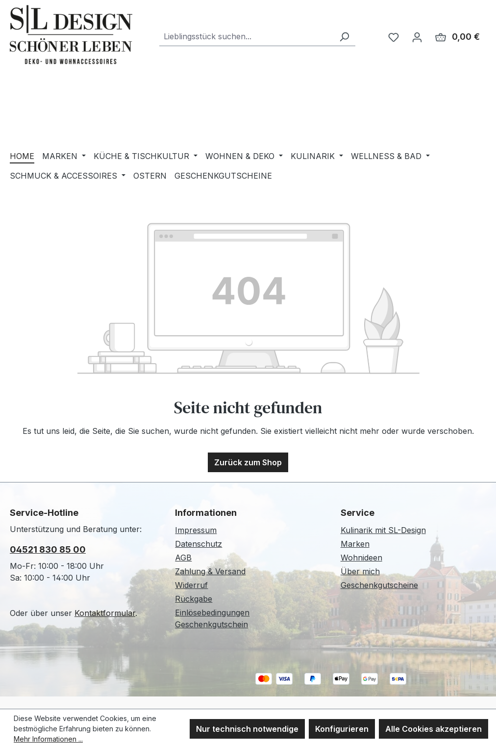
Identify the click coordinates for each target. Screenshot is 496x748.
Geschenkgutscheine (379, 585)
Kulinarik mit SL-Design (383, 530)
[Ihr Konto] (417, 37)
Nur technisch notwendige (247, 729)
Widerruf (191, 585)
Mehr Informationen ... (48, 739)
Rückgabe (193, 599)
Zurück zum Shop (248, 462)
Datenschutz (198, 544)
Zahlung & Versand (210, 571)
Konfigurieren (342, 729)
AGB (183, 557)
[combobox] (246, 36)
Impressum (196, 530)
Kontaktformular (104, 613)
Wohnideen (361, 557)
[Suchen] (344, 36)
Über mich (360, 571)
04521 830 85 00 (48, 549)
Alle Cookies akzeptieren (433, 729)
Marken (355, 544)
